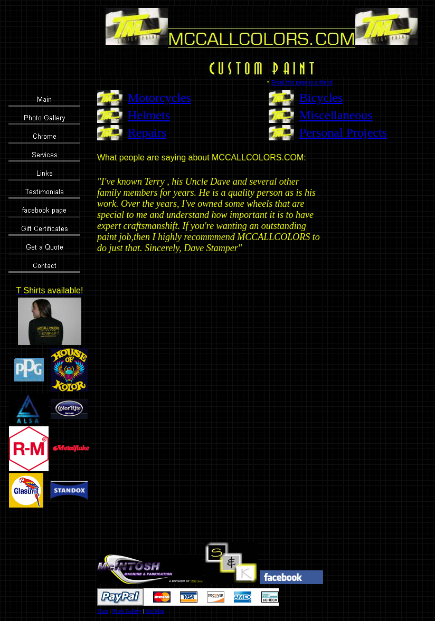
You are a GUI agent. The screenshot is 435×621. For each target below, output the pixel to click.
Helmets (149, 115)
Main (102, 611)
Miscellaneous (336, 115)
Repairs (147, 132)
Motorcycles (159, 97)
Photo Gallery (126, 611)
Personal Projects (343, 132)
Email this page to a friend (302, 82)
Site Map (154, 611)
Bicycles (321, 97)
